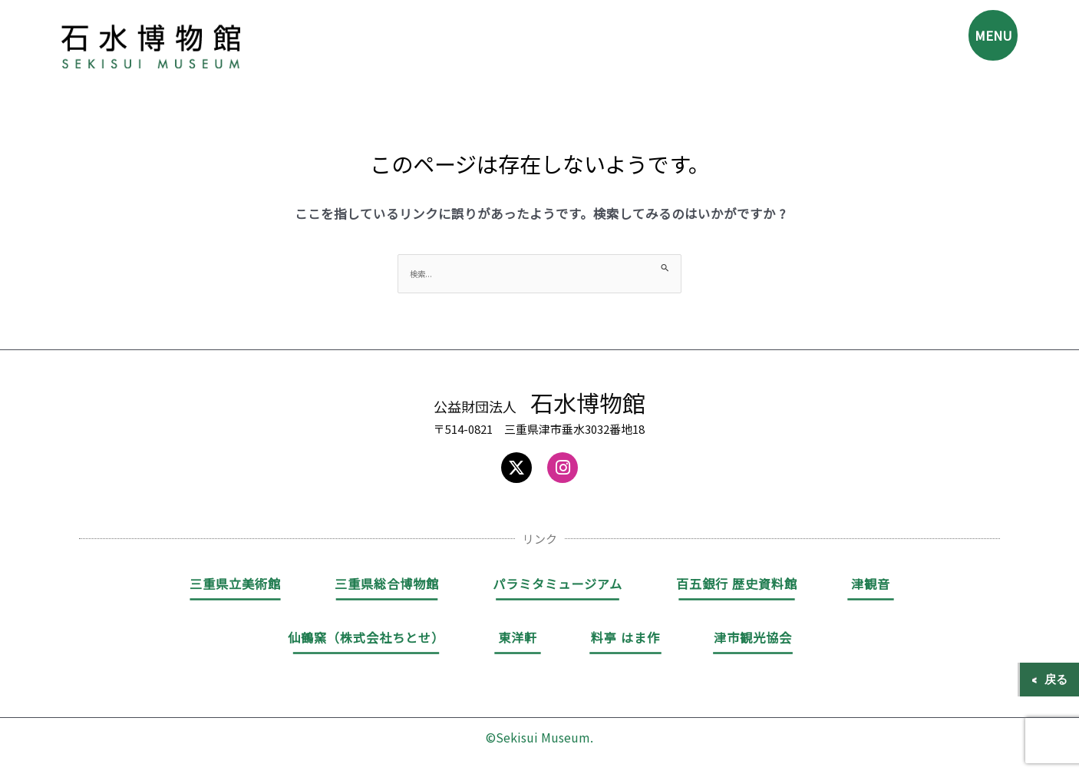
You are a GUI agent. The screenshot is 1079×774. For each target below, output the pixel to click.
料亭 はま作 (625, 639)
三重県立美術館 (235, 586)
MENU (984, 42)
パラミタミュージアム (557, 586)
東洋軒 (517, 639)
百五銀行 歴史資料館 (736, 586)
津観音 (870, 586)
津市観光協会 (753, 639)
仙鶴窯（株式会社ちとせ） (366, 639)
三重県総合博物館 (387, 586)
